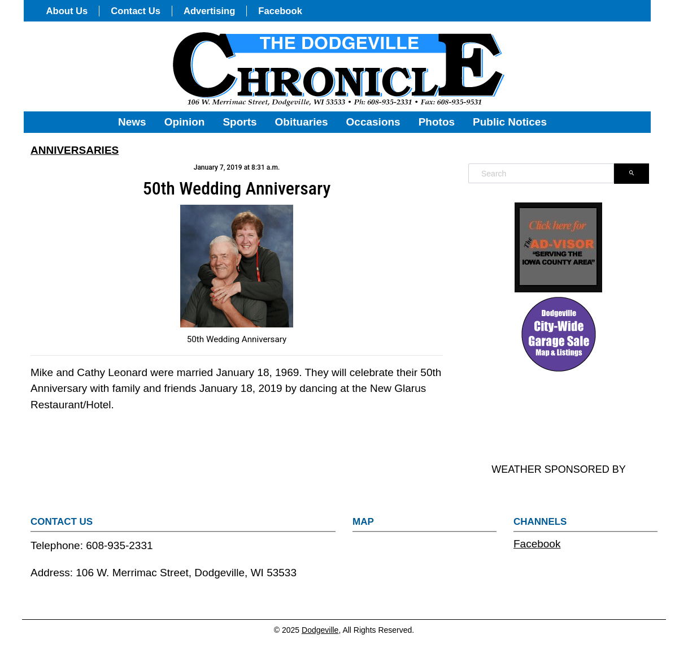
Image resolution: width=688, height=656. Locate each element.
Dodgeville (320, 630)
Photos (437, 122)
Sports (239, 122)
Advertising (209, 11)
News (132, 122)
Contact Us (135, 11)
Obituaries (301, 122)
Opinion (184, 122)
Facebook (280, 11)
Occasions (373, 122)
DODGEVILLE (558, 418)
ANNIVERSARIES (75, 150)
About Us (67, 11)
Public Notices (510, 122)
